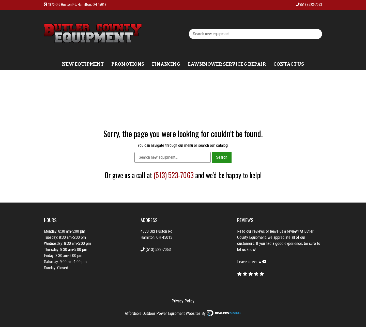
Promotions (127, 64)
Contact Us (288, 64)
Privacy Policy (183, 301)
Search (221, 157)
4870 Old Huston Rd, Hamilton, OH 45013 (77, 5)
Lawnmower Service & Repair (227, 64)
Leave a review (249, 261)
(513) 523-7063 (309, 5)
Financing (166, 64)
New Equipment (83, 64)
